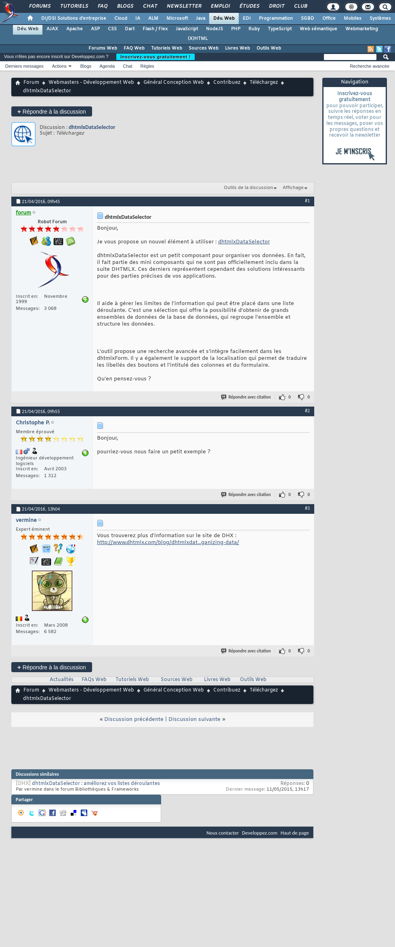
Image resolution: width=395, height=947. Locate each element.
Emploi (220, 6)
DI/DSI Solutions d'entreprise (73, 18)
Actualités (62, 680)
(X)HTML (198, 39)
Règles (147, 66)
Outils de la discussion (248, 188)
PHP (235, 29)
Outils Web (268, 48)
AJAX (52, 29)
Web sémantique (318, 29)
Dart (129, 29)
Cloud (120, 18)
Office (329, 18)
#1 (307, 201)
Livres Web (237, 48)
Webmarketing (361, 29)
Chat (150, 6)
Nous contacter (222, 833)
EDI (247, 18)
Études (249, 6)
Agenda (107, 66)
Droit (276, 6)
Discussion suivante (194, 719)
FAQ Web (134, 48)
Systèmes (380, 18)
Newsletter (184, 6)
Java (200, 18)
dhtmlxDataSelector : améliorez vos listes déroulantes (96, 784)
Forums (39, 6)
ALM (153, 18)
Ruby (254, 29)
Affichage (293, 188)
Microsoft (177, 18)
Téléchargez (264, 82)
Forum (31, 82)
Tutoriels (73, 6)
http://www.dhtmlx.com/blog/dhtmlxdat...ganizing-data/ (168, 542)
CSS (112, 29)
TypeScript (280, 29)
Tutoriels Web (166, 48)
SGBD (307, 18)
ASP (95, 29)
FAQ (102, 6)
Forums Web (102, 48)
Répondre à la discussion (51, 111)
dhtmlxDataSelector (92, 127)
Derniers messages (24, 66)
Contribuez (226, 82)
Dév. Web (224, 18)
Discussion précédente (134, 719)
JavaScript (187, 29)
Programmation (276, 18)
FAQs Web (94, 680)
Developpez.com (259, 833)
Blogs (125, 6)
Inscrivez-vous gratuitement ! (155, 56)
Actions (59, 66)
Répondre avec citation (246, 397)
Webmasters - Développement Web (91, 82)
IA (137, 18)
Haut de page (295, 833)
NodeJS (214, 29)
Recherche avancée (369, 66)
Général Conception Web (173, 82)
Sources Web (204, 48)
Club (300, 6)
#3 (307, 508)
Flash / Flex (155, 29)
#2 (307, 410)
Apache (74, 29)
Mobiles (352, 18)
